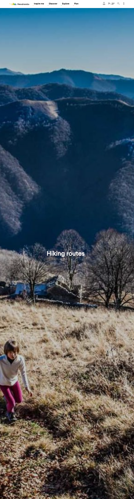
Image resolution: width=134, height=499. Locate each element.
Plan (76, 3)
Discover (53, 3)
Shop (104, 3)
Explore (65, 3)
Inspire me (39, 3)
